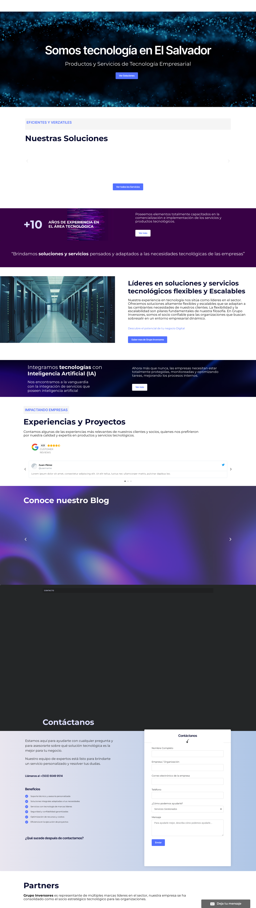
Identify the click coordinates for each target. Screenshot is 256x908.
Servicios (78, 6)
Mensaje (156, 820)
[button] (27, 163)
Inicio (65, 6)
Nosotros (111, 6)
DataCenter (151, 6)
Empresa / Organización (165, 765)
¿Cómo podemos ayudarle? (167, 807)
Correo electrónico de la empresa (171, 779)
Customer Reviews (46, 454)
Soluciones (94, 6)
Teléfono (156, 793)
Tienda (126, 6)
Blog (137, 6)
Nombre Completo (162, 751)
